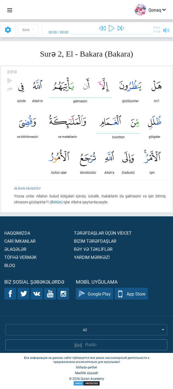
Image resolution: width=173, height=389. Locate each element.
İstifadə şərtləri (86, 367)
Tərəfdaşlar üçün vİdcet (103, 233)
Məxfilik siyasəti (86, 373)
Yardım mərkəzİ (92, 257)
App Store (131, 294)
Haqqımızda (17, 233)
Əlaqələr (15, 249)
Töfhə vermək (20, 257)
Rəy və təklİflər (93, 249)
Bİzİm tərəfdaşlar (95, 241)
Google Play (95, 294)
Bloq (9, 265)
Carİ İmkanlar (20, 241)
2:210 (12, 71)
